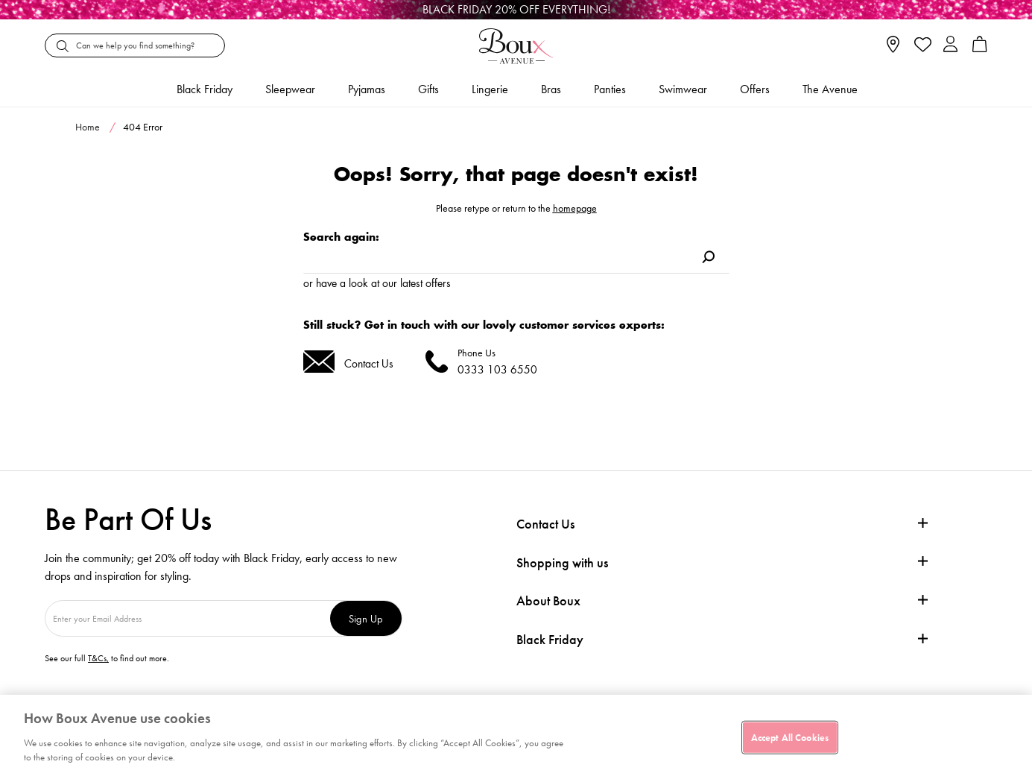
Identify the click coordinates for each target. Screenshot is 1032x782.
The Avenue (830, 89)
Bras (551, 89)
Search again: (341, 237)
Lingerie (490, 89)
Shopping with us (562, 562)
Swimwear (683, 89)
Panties (610, 89)
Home (87, 126)
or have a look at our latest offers (377, 283)
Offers (755, 89)
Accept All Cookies (790, 737)
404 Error (142, 126)
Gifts (428, 89)
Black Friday (549, 639)
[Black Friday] (516, 9)
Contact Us (368, 363)
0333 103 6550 (497, 369)
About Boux (548, 601)
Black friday (204, 89)
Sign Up (366, 618)
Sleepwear (290, 89)
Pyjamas (366, 89)
